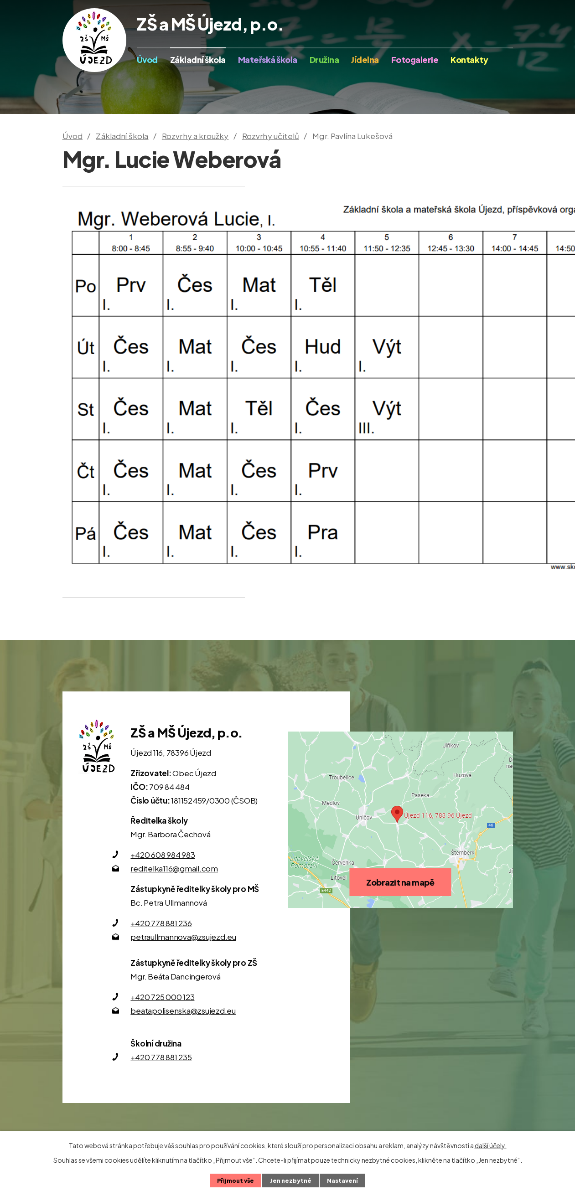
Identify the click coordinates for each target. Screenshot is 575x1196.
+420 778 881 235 (161, 1057)
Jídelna (365, 59)
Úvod (147, 59)
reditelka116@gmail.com (174, 868)
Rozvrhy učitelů (270, 136)
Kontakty (469, 59)
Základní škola (198, 59)
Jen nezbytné (290, 1180)
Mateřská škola (267, 59)
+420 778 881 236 (161, 923)
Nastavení (342, 1180)
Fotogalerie (415, 59)
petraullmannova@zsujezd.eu (183, 937)
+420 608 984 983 (162, 855)
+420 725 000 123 (162, 997)
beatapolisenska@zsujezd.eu (183, 1010)
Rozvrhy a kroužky (195, 136)
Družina (324, 59)
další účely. (491, 1145)
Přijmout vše (235, 1180)
